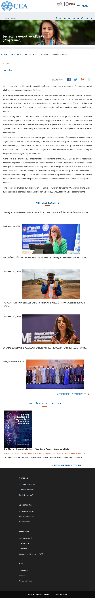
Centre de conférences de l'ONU (31, 554)
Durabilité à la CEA (26, 495)
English (6, 18)
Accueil (6, 63)
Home (4, 54)
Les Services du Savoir (27, 538)
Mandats (22, 575)
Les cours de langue (26, 511)
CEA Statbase (24, 543)
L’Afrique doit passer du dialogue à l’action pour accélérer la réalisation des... (46, 212)
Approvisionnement (26, 516)
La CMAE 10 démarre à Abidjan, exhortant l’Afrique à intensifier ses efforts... (44, 348)
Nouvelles (7, 70)
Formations (23, 549)
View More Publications (66, 465)
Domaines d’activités (27, 484)
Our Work (14, 54)
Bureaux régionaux (26, 581)
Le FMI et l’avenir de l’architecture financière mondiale (36, 449)
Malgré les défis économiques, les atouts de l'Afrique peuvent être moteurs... (45, 257)
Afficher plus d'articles (71, 394)
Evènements (23, 570)
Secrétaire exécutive (26, 490)
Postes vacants (24, 522)
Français (13, 18)
